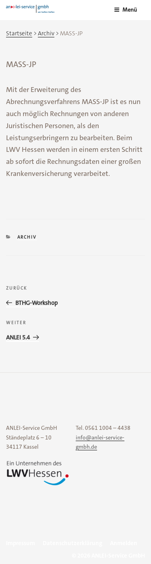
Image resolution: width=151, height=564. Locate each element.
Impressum (20, 543)
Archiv (27, 237)
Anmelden (123, 543)
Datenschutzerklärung (72, 543)
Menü (125, 9)
